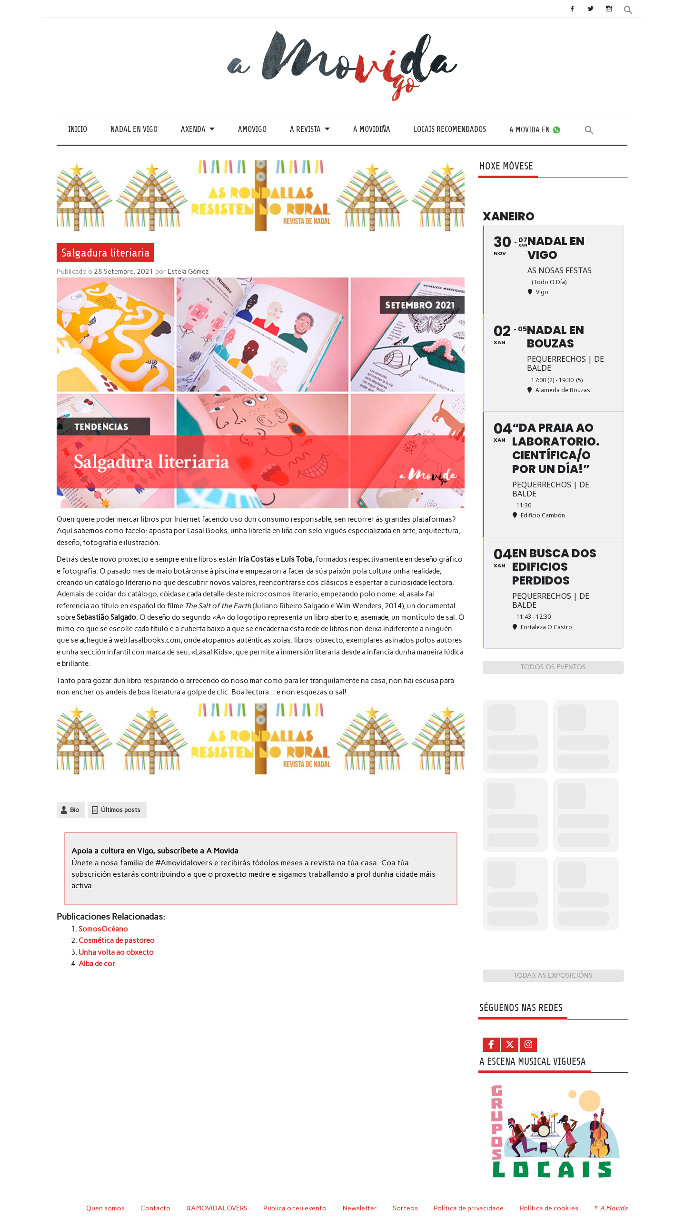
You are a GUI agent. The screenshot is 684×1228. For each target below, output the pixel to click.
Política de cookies (549, 1208)
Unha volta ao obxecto (116, 952)
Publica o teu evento (295, 1208)
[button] (628, 9)
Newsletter (360, 1208)
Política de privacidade (469, 1208)
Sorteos (405, 1208)
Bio (74, 809)
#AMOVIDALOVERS (217, 1208)
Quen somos (105, 1208)
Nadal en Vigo (134, 129)
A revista (305, 129)
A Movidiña (371, 129)
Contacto (155, 1208)
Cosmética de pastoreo (117, 940)
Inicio (77, 129)
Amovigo (252, 129)
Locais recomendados (450, 129)
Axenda (193, 129)
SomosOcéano (103, 929)
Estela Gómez (188, 271)
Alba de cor (97, 964)
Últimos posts (120, 809)
